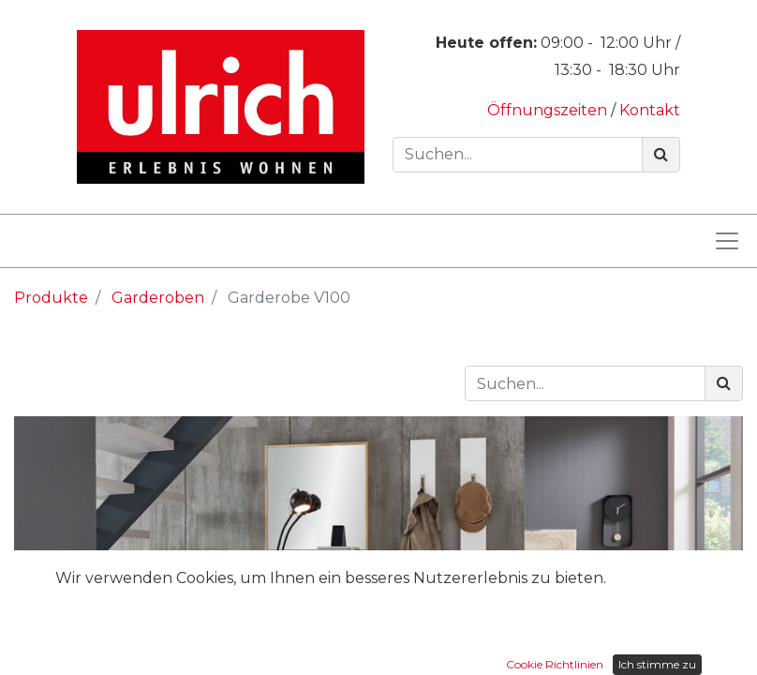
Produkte (51, 298)
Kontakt (649, 110)
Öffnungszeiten (549, 110)
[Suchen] (661, 154)
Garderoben (157, 298)
